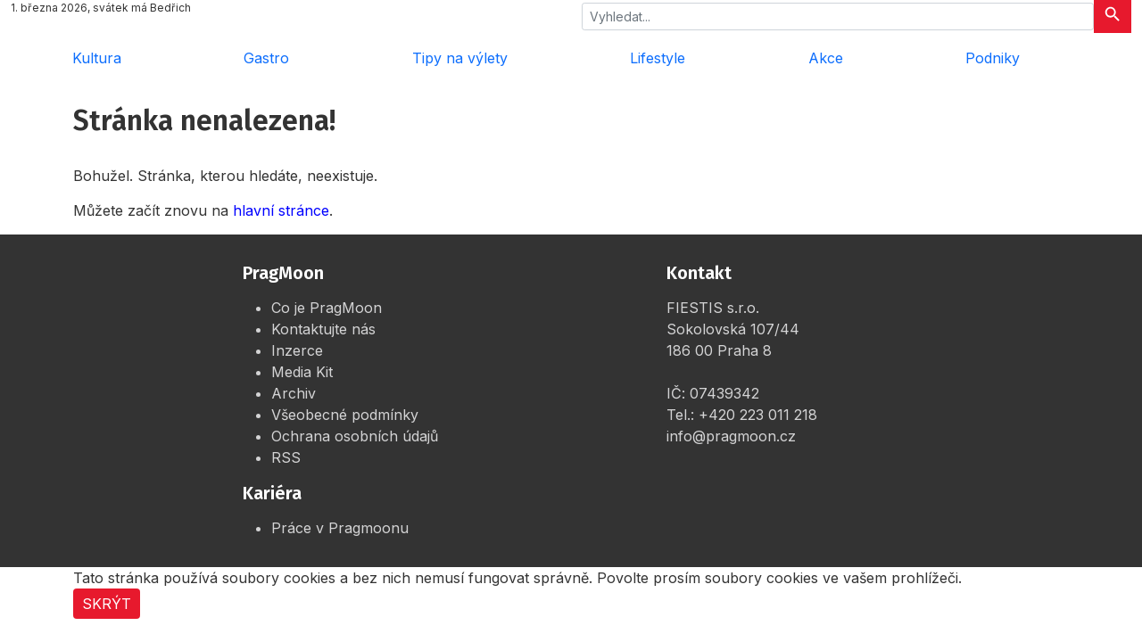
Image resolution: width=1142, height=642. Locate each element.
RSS (286, 457)
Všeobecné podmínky (344, 415)
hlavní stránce (281, 210)
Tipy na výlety (460, 58)
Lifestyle (657, 58)
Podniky (992, 58)
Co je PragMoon (326, 308)
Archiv (293, 393)
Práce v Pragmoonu (340, 528)
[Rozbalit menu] (1106, 58)
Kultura (96, 58)
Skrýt (106, 604)
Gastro (266, 58)
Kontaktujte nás (323, 329)
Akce (825, 58)
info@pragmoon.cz (731, 436)
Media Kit (302, 372)
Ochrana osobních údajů (354, 436)
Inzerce (297, 350)
